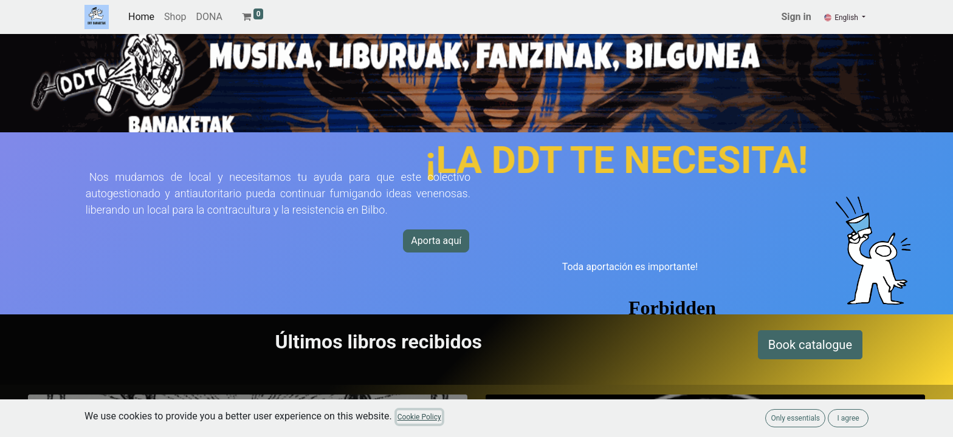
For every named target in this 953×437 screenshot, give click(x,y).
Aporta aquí (436, 240)
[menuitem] (141, 17)
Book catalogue (810, 344)
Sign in (796, 16)
